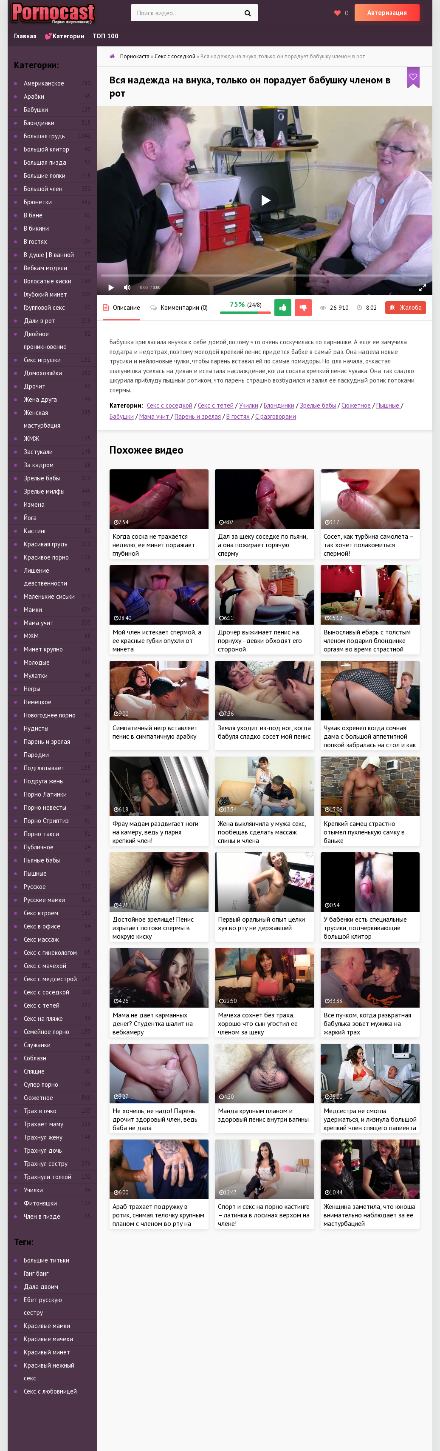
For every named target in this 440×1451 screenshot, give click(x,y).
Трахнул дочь (43, 1150)
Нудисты (36, 728)
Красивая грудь (46, 544)
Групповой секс (44, 307)
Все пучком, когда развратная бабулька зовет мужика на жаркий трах (367, 1023)
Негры (32, 689)
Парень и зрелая (198, 416)
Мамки (33, 610)
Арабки (34, 96)
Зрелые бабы (318, 405)
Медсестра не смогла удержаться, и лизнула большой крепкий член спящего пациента (370, 1119)
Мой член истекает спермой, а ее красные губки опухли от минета (157, 640)
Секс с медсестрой (50, 979)
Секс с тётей (216, 405)
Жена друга (40, 399)
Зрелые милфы (44, 491)
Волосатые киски (47, 281)
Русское (35, 887)
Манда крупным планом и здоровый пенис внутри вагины (263, 1114)
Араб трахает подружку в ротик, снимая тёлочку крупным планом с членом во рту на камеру (158, 1219)
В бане (33, 215)
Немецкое (37, 702)
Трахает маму (43, 1124)
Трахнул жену (43, 1137)
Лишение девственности (45, 576)
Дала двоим (41, 1286)
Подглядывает (44, 768)
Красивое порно (46, 557)
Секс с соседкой (169, 405)
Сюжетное (356, 405)
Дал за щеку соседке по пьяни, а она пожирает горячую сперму (262, 544)
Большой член (43, 189)
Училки (248, 405)
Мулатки (36, 675)
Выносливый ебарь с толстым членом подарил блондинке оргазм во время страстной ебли (367, 645)
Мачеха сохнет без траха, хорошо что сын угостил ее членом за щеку (258, 1023)
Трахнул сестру (46, 1164)
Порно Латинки (45, 794)
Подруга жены (44, 781)
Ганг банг (36, 1273)
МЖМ (31, 636)
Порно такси (41, 834)
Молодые (37, 662)
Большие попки (44, 175)
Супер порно (41, 1084)
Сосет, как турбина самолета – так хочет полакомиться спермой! (369, 544)
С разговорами (275, 416)
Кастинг (35, 531)
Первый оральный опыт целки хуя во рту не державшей (261, 923)
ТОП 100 (105, 36)
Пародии (36, 755)
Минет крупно (43, 649)
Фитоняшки (40, 1203)
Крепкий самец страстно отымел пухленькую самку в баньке (364, 832)
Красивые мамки (47, 1326)
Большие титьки (46, 1260)
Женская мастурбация (42, 418)
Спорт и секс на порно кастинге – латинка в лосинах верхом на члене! (264, 1215)
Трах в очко (40, 1111)
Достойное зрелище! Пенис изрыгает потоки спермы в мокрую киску (153, 927)
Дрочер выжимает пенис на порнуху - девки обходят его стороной (260, 640)
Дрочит (34, 386)
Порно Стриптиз (46, 821)
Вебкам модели (45, 268)
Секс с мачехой (45, 966)
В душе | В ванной (49, 255)
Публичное (39, 847)
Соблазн (35, 1058)
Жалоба (405, 307)
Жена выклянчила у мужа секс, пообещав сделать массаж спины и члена (262, 832)
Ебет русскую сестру (43, 1306)
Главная (25, 36)
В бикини (36, 228)
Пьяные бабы (42, 860)
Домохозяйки (43, 373)
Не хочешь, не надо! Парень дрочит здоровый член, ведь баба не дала (155, 1119)
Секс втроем (41, 913)
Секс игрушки (42, 360)
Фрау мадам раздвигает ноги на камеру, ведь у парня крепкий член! (155, 832)
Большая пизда (45, 162)
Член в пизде (42, 1216)
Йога (30, 518)
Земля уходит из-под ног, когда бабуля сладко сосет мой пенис (264, 731)
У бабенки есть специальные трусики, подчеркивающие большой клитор (365, 927)
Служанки (37, 1045)
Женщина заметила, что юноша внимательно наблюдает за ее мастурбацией (369, 1215)
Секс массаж (41, 939)
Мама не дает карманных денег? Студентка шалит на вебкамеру (153, 1023)
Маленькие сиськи (49, 596)
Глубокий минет (45, 294)
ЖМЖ (31, 438)
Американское (44, 83)
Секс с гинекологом (50, 952)
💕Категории (65, 36)
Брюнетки (38, 202)
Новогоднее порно (50, 715)
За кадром (39, 465)
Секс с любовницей (50, 1391)
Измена (34, 504)
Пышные (388, 405)
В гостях (238, 416)
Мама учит (155, 416)
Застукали (38, 452)
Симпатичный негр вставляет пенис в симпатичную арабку (155, 731)
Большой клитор (46, 149)
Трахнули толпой (47, 1177)
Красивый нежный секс (49, 1371)
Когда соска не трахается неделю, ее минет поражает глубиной (154, 544)
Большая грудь (44, 136)
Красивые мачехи (48, 1339)
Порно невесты (45, 807)
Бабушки (122, 416)
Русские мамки (44, 900)
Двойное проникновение (45, 340)
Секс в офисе (42, 926)
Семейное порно (46, 1032)
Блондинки (279, 405)
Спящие (34, 1071)
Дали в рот (39, 321)
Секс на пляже (43, 1018)
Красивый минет (47, 1352)
